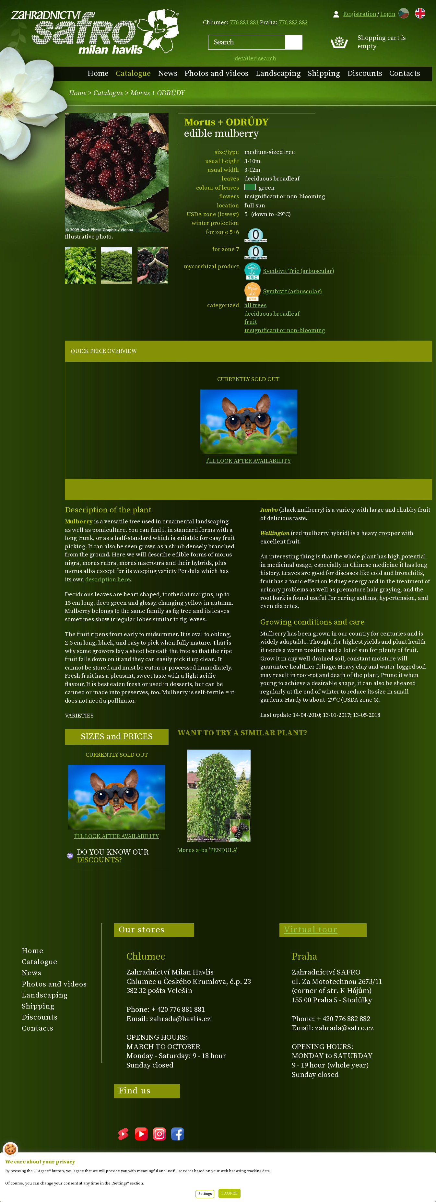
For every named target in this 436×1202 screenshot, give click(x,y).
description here (107, 579)
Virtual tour (310, 929)
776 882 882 (293, 22)
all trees (255, 305)
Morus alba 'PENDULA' (207, 850)
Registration (359, 14)
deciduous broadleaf (272, 314)
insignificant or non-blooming (284, 330)
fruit (250, 322)
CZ (402, 12)
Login (387, 14)
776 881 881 (244, 22)
